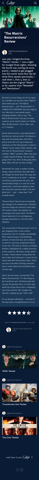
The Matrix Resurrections (19, 322)
